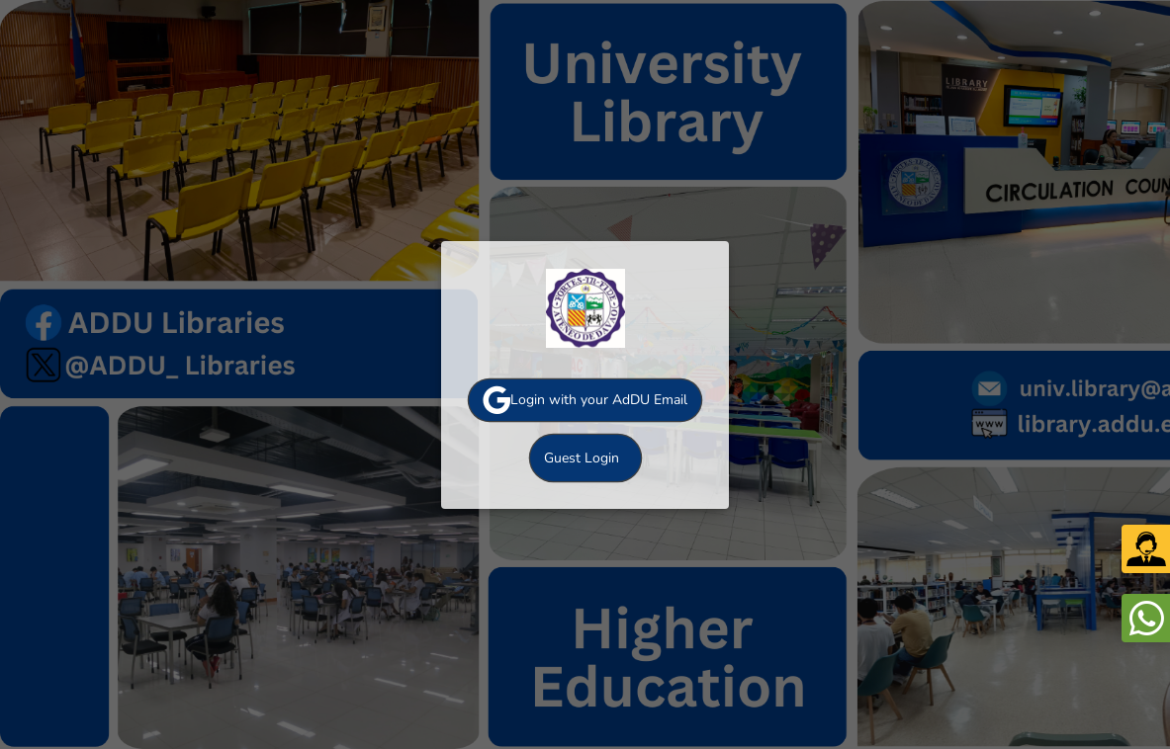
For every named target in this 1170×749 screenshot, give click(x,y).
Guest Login (581, 458)
